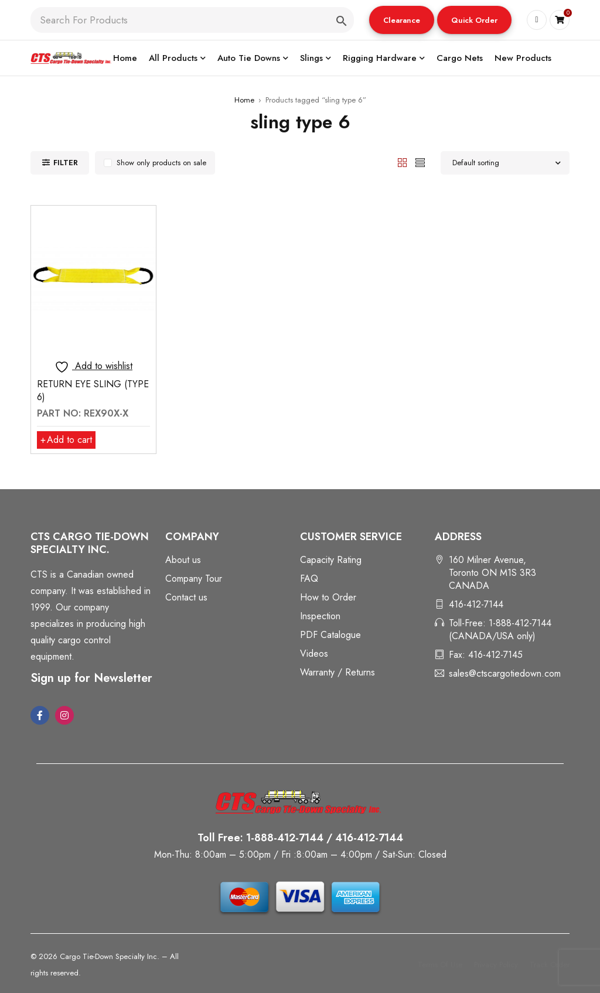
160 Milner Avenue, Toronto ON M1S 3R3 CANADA (492, 572)
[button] (401, 20)
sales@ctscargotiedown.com (505, 673)
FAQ (309, 578)
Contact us (186, 597)
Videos (314, 653)
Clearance (401, 20)
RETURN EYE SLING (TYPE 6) (93, 390)
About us (183, 560)
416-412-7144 (476, 604)
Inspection (320, 616)
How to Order (328, 597)
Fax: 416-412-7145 (486, 654)
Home (244, 99)
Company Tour (193, 578)
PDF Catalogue (330, 634)
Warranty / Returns (337, 672)
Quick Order (474, 20)
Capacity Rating (331, 560)
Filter (65, 162)
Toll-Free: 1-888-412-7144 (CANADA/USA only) (500, 629)
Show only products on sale (161, 162)
